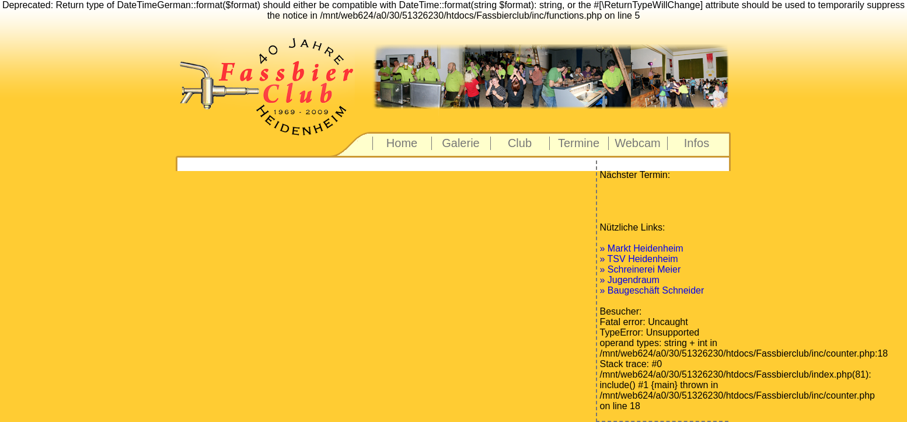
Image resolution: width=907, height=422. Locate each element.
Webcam (638, 143)
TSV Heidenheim (643, 259)
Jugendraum (634, 280)
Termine (578, 143)
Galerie (460, 143)
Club (520, 143)
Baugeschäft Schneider (656, 290)
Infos (696, 143)
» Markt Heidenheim (641, 248)
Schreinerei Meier (644, 269)
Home (401, 143)
